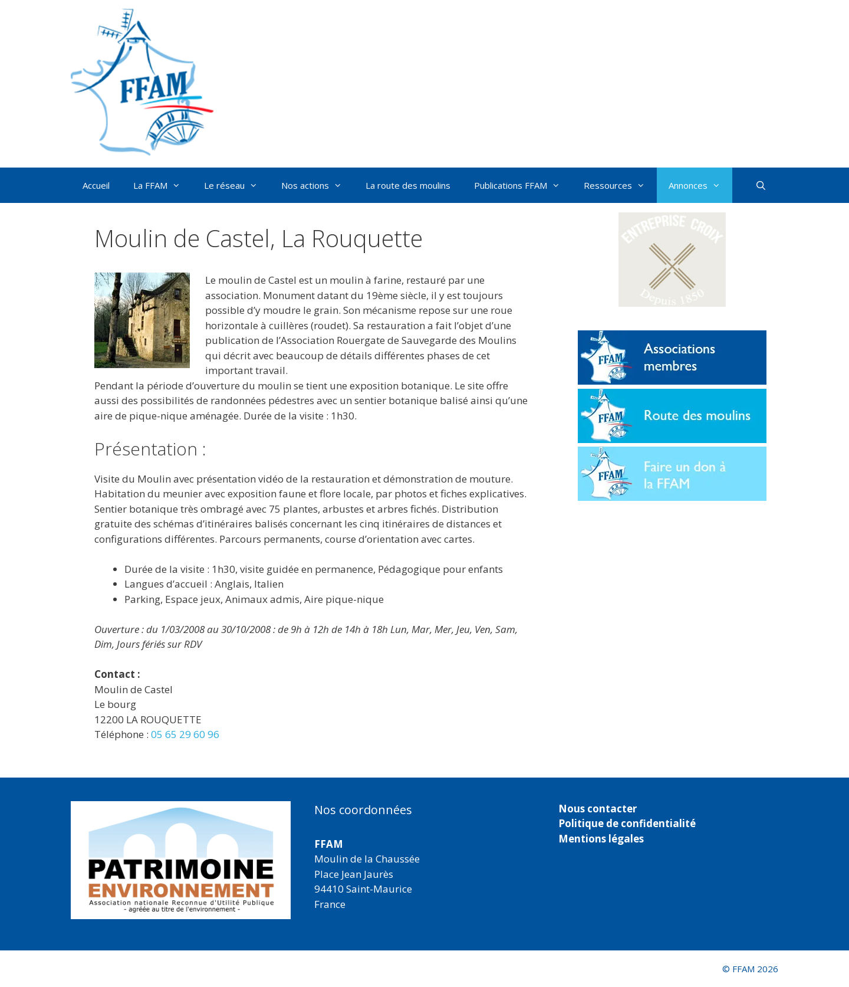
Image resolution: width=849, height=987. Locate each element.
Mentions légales (601, 838)
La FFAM (162, 185)
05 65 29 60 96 (185, 734)
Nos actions (317, 185)
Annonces (700, 185)
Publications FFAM (523, 185)
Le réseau (236, 185)
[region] (181, 860)
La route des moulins (408, 185)
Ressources (620, 185)
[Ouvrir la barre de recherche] (760, 185)
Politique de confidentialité (627, 823)
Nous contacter (597, 808)
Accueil (96, 185)
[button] (672, 259)
